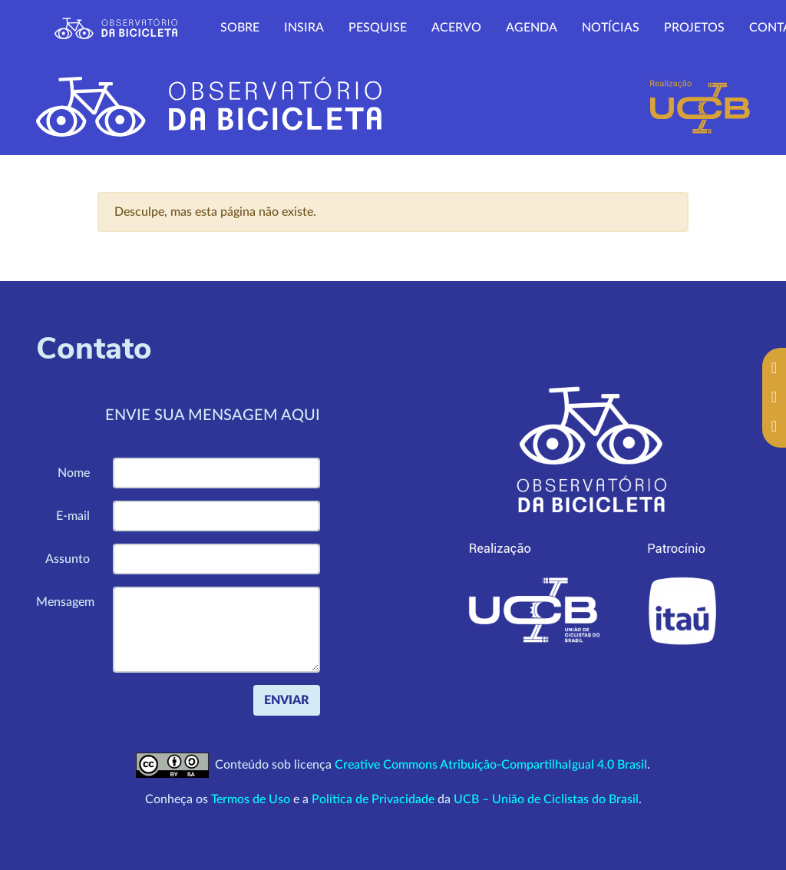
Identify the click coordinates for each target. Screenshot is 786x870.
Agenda (531, 28)
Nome (74, 473)
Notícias (610, 28)
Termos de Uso (250, 799)
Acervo (456, 28)
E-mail (73, 516)
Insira (304, 28)
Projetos (694, 28)
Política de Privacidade (373, 799)
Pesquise (377, 28)
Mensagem (65, 602)
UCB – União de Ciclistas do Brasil (546, 799)
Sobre (239, 28)
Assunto (67, 559)
